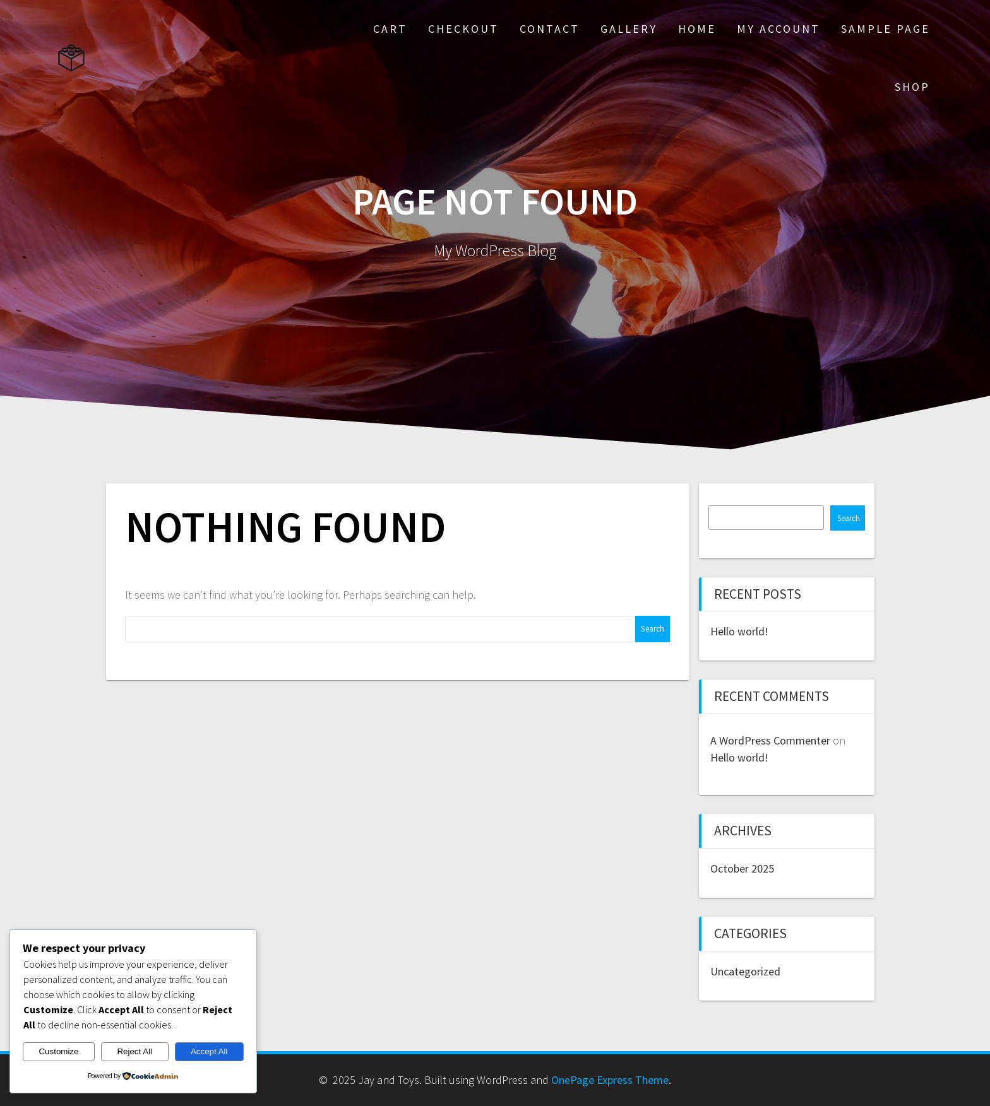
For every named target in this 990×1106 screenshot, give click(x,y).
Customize (58, 1051)
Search (848, 518)
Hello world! (739, 631)
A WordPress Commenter (770, 740)
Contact (550, 28)
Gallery (628, 28)
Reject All (134, 1051)
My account (778, 28)
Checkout (463, 28)
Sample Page (885, 28)
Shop (912, 86)
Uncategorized (745, 971)
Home (697, 28)
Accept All (209, 1051)
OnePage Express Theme (610, 1080)
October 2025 (742, 868)
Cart (390, 28)
